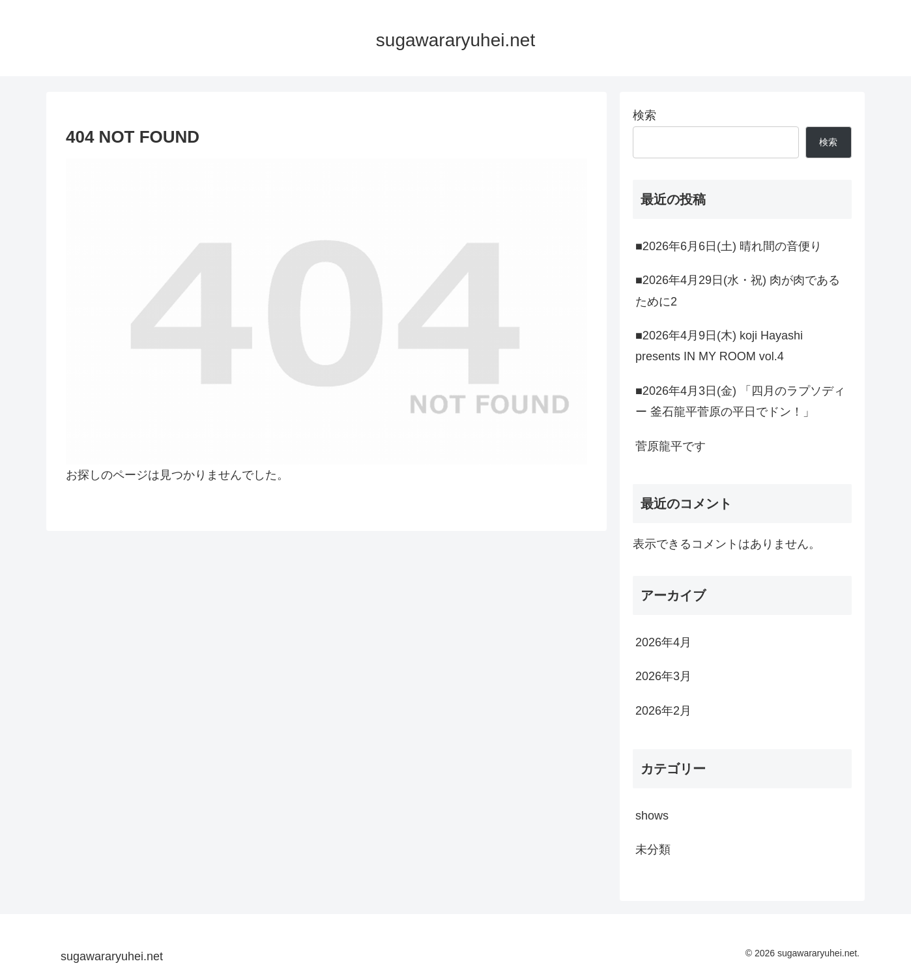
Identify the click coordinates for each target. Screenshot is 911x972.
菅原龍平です (670, 446)
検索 (644, 115)
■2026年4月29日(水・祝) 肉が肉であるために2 (737, 290)
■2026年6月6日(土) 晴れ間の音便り (728, 246)
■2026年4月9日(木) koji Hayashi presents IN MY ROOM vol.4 (719, 346)
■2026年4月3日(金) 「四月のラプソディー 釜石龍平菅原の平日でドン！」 (740, 401)
